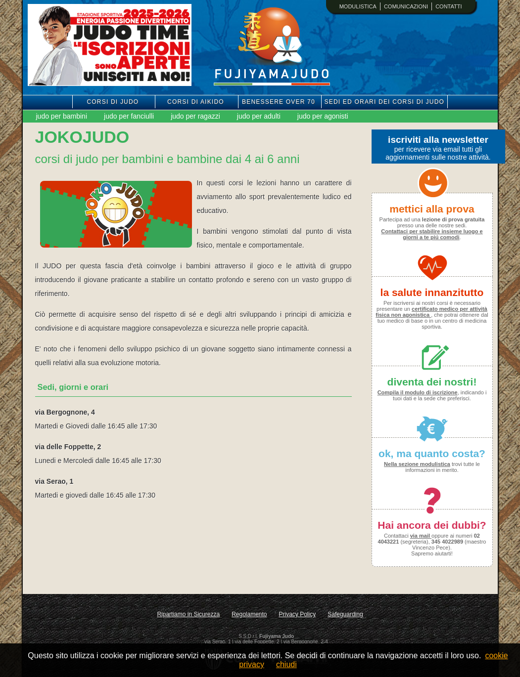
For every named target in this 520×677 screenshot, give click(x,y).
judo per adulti (259, 116)
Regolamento (249, 614)
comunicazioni (406, 6)
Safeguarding (345, 614)
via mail (420, 536)
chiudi (286, 664)
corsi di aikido (195, 101)
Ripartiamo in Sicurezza (188, 614)
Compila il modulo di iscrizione (418, 392)
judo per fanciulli (129, 116)
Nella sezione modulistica (417, 464)
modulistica (358, 6)
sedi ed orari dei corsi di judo (385, 101)
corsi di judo (113, 101)
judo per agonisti (322, 116)
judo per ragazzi (195, 116)
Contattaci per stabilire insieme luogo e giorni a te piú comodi (431, 234)
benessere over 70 (278, 101)
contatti (448, 6)
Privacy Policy (297, 614)
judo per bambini (62, 116)
